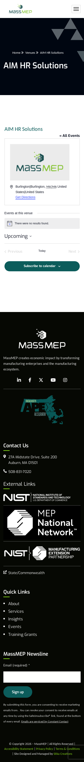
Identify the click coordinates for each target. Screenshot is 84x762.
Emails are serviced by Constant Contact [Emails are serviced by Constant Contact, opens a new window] (44, 721)
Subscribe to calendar (40, 266)
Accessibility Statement (18, 749)
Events (14, 626)
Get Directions (25, 197)
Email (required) (16, 665)
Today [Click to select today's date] (41, 250)
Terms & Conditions (68, 749)
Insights (15, 619)
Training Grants (22, 634)
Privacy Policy (44, 749)
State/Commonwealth (26, 572)
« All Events (69, 135)
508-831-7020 (19, 471)
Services (16, 611)
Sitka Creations (63, 754)
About (13, 603)
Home (16, 53)
